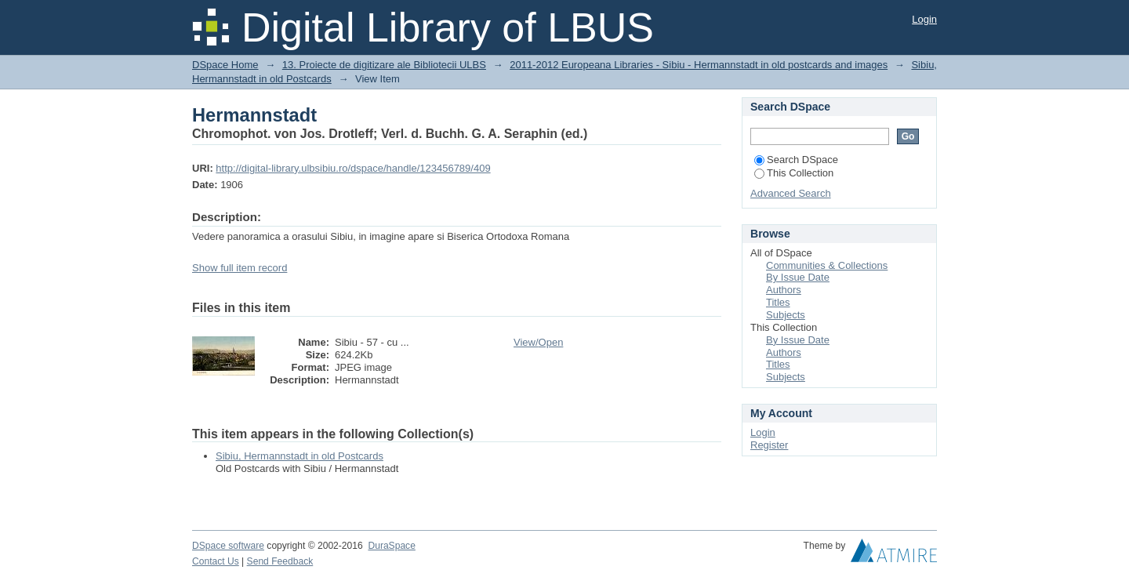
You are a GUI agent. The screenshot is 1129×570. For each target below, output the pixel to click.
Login (924, 19)
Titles (778, 302)
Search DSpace (796, 159)
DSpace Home (225, 65)
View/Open (538, 342)
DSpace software (228, 545)
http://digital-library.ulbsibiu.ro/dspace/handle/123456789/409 (353, 168)
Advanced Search (790, 193)
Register (769, 445)
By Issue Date (798, 277)
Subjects (785, 315)
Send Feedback (280, 561)
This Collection (793, 173)
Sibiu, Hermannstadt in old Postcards (299, 456)
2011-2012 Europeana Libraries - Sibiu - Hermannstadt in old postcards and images (699, 65)
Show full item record (239, 268)
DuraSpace (391, 545)
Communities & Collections (827, 265)
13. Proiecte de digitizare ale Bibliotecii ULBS (384, 65)
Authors (783, 290)
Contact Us (215, 561)
